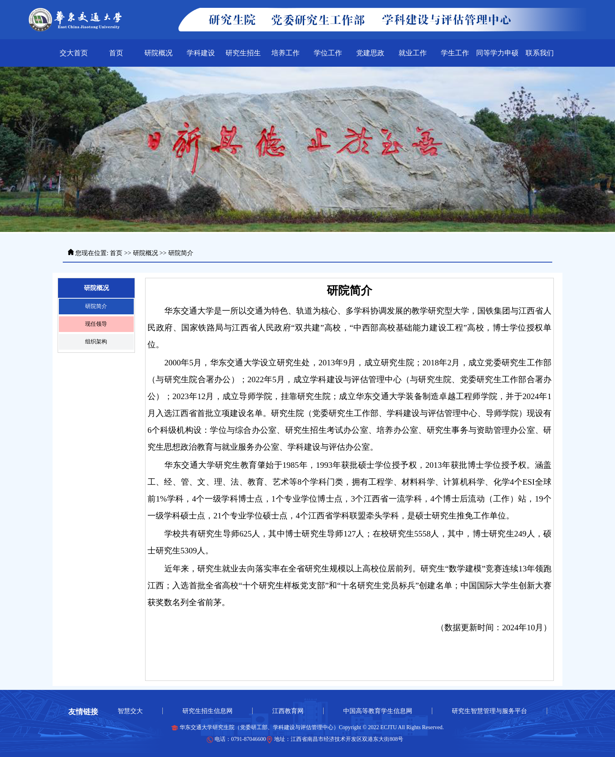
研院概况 (145, 253)
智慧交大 (130, 711)
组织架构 (96, 342)
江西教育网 (288, 711)
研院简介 (180, 253)
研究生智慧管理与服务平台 (489, 711)
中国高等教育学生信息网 (377, 711)
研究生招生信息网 (207, 711)
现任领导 (96, 324)
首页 (116, 253)
